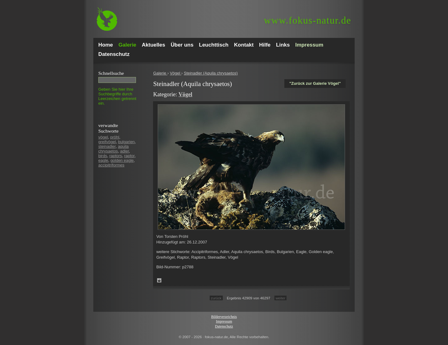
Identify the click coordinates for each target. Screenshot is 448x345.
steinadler (107, 146)
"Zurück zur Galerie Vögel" (315, 83)
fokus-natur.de (307, 20)
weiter (280, 298)
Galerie (160, 73)
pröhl (114, 137)
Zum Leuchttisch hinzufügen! (159, 280)
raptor (129, 155)
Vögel (175, 73)
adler (124, 151)
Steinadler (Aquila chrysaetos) (211, 73)
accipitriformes (111, 165)
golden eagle (121, 160)
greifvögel (107, 141)
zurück (216, 298)
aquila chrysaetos (113, 148)
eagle (103, 160)
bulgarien (126, 141)
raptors (115, 155)
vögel (103, 137)
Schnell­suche (111, 73)
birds (102, 155)
